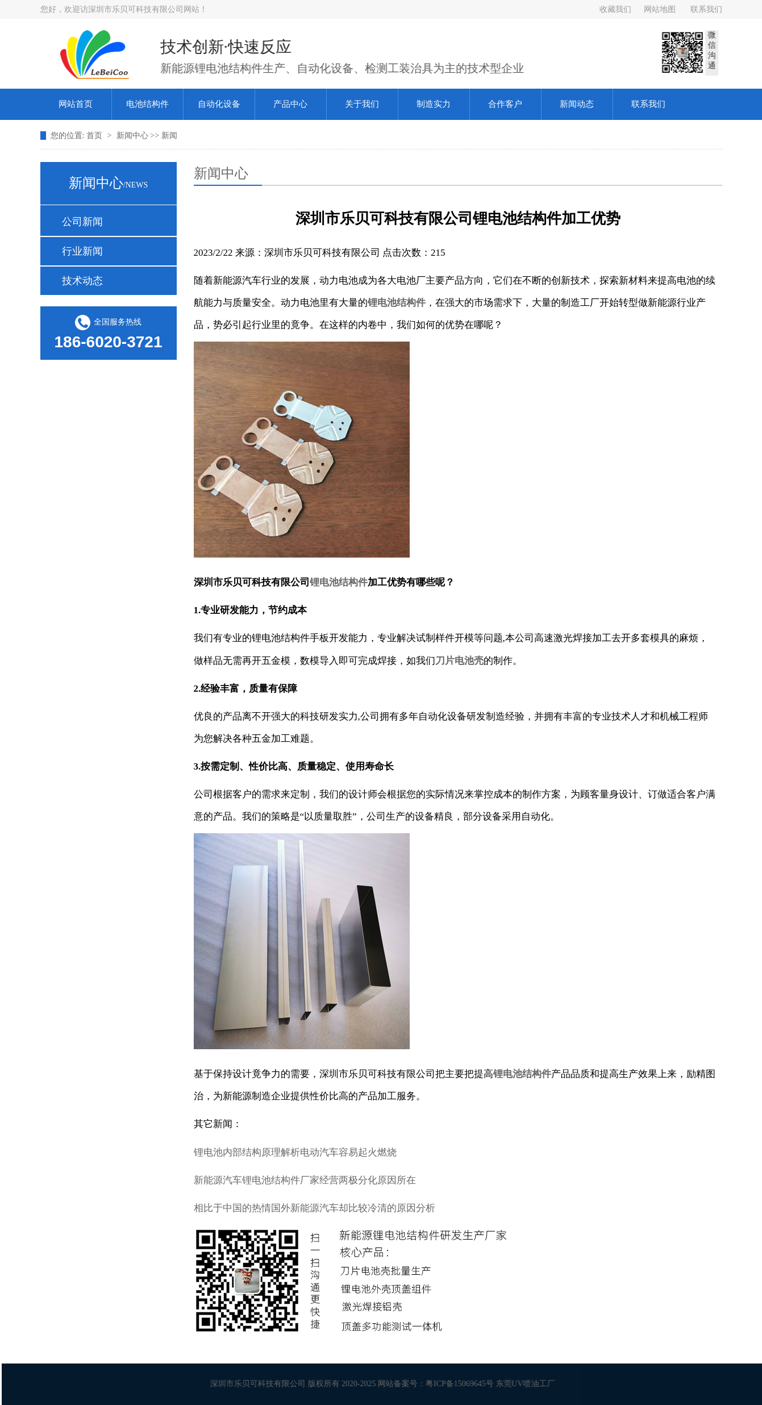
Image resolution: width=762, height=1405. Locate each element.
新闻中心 (133, 135)
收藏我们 (615, 9)
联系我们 (706, 9)
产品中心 (290, 104)
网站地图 (660, 9)
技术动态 (82, 280)
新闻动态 (577, 104)
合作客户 (505, 104)
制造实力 (434, 104)
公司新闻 (82, 221)
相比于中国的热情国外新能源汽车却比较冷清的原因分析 (314, 1208)
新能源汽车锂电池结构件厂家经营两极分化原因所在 (305, 1180)
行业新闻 (82, 251)
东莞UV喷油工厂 (528, 1383)
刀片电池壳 (459, 660)
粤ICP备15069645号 (462, 1383)
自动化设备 (219, 104)
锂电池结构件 (397, 302)
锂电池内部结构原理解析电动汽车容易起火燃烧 (295, 1152)
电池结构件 (147, 104)
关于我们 (362, 104)
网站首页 (76, 104)
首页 (95, 135)
